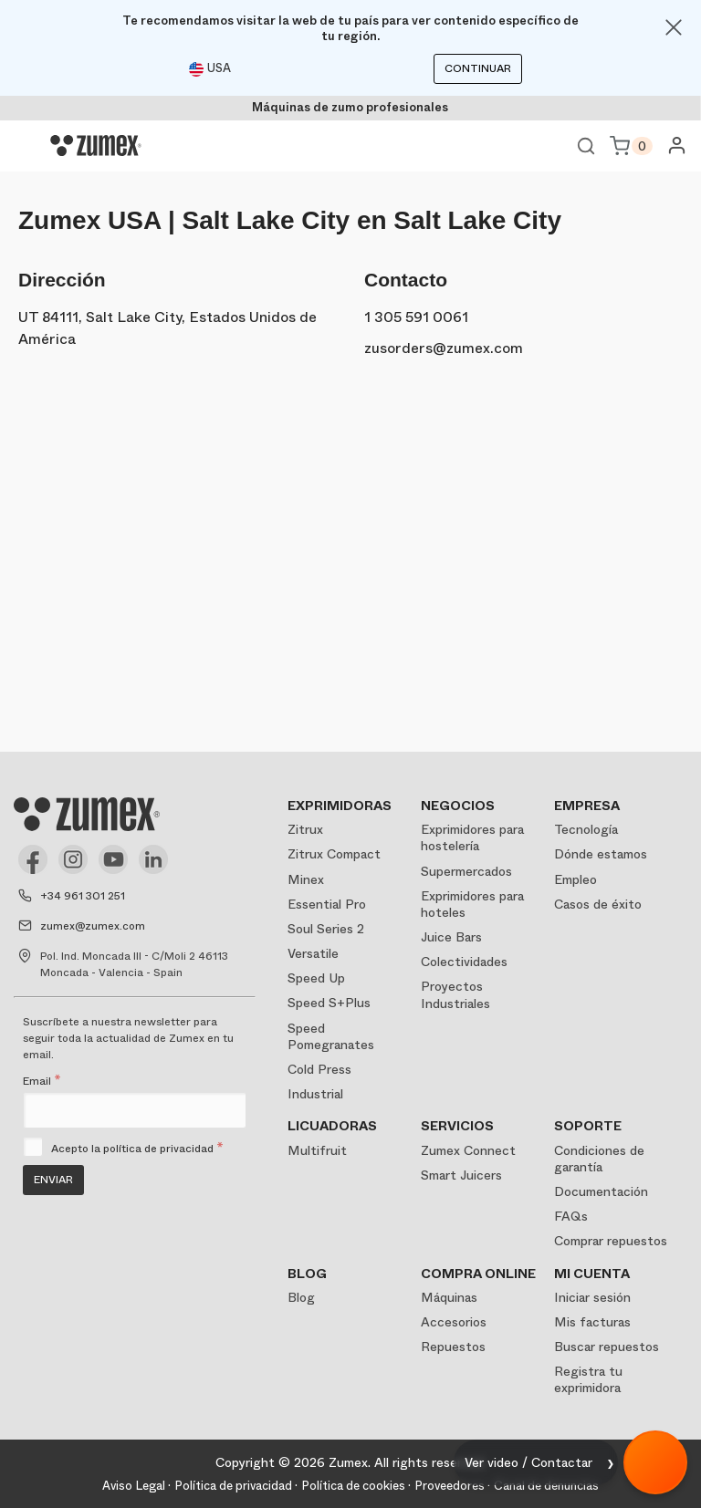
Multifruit (317, 1150)
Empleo (575, 879)
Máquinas (449, 1297)
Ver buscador (586, 146)
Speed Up (316, 978)
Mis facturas (592, 1322)
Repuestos (453, 1346)
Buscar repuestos (606, 1346)
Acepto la (137, 1148)
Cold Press (319, 1069)
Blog (301, 1297)
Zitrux (305, 829)
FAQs (571, 1216)
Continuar (478, 68)
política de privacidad (158, 1148)
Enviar (53, 1179)
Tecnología (586, 829)
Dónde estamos (600, 854)
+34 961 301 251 (82, 896)
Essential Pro (327, 904)
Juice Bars (451, 937)
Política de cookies (353, 1485)
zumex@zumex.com (92, 926)
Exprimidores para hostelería (472, 837)
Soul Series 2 (326, 929)
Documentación (601, 1191)
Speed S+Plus (329, 1002)
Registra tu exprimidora (588, 1379)
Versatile (313, 953)
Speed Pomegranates (331, 1036)
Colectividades (464, 961)
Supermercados (466, 871)
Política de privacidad (233, 1485)
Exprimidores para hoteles (472, 904)
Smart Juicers (461, 1175)
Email (42, 1081)
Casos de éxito (598, 904)
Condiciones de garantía (599, 1158)
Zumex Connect (468, 1150)
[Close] (673, 27)
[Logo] (95, 146)
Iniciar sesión (592, 1297)
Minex (306, 879)
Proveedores (449, 1485)
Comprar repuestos (610, 1241)
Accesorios (454, 1322)
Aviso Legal (133, 1485)
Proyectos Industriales (455, 994)
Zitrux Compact (334, 854)
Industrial (315, 1094)
